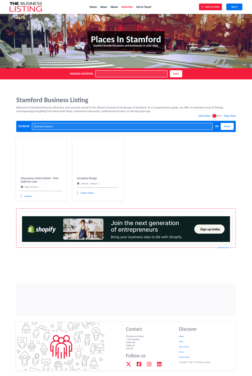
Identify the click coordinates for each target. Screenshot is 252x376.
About (114, 7)
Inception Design (87, 178)
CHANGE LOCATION (81, 73)
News (103, 7)
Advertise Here (223, 247)
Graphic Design (87, 193)
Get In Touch (143, 7)
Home (93, 7)
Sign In (234, 7)
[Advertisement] (126, 300)
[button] (42, 187)
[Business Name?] (122, 126)
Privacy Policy (184, 357)
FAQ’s (181, 342)
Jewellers (28, 196)
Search (176, 73)
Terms (181, 352)
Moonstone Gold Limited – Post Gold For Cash (40, 179)
